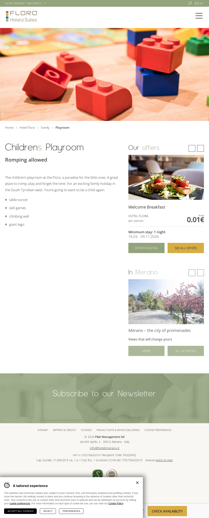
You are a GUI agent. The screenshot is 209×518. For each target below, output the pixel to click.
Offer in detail (146, 248)
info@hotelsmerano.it (104, 448)
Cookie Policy (115, 503)
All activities (186, 354)
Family (45, 127)
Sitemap (43, 430)
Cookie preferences (158, 430)
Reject (48, 511)
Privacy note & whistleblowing (118, 430)
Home (9, 127)
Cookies (86, 430)
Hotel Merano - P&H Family (23, 3)
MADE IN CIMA (164, 460)
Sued (97, 474)
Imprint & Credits (64, 430)
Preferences (71, 511)
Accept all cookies (20, 511)
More (146, 354)
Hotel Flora (21, 16)
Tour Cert (111, 474)
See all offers (186, 248)
